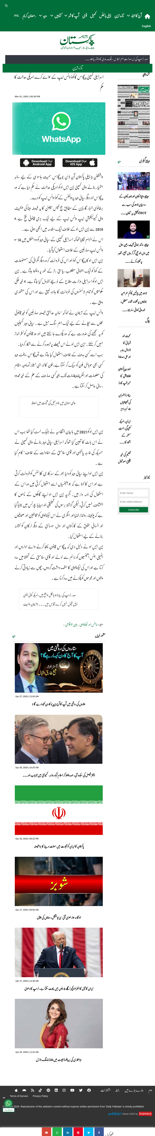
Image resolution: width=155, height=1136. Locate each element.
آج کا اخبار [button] (134, 15)
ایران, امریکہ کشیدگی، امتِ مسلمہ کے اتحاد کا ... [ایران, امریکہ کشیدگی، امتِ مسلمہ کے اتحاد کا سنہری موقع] (124, 432)
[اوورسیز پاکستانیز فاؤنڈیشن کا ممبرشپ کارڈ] (141, 375)
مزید (14, 636)
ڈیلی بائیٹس (105, 15)
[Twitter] (79, 1090)
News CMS (128, 1113)
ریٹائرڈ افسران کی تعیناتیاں (124, 399)
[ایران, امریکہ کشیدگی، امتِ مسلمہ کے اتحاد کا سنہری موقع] (141, 427)
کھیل (93, 15)
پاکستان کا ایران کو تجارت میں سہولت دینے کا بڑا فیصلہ (59, 846)
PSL (16, 15)
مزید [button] (43, 15)
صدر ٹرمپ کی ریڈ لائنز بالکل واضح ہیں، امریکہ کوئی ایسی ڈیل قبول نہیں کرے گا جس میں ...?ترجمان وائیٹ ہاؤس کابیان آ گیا (50, 604)
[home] (147, 16)
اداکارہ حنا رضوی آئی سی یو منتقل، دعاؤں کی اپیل (59, 917)
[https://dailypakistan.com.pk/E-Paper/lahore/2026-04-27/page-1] (134, 116)
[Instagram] (62, 1090)
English (146, 26)
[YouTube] (70, 1090)
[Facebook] (87, 1090)
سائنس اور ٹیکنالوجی (88, 624)
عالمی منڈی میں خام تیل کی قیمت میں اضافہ (53, 403)
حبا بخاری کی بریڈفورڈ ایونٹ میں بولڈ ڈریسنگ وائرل (59, 1059)
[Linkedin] (54, 1090)
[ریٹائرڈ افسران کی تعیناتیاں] (141, 401)
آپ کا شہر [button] (71, 15)
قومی (84, 15)
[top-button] (4, 1098)
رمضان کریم (29, 15)
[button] (6, 5)
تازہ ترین (119, 15)
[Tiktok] (38, 1090)
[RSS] (30, 1090)
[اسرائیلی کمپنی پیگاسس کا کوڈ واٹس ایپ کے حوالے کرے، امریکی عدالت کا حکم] (99, 1131)
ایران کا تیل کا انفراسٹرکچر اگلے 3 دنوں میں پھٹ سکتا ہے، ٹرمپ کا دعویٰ (58, 988)
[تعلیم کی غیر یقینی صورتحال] (141, 460)
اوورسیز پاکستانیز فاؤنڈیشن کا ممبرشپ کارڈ (124, 375)
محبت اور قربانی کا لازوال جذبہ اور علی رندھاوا (124, 346)
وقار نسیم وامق (126, 409)
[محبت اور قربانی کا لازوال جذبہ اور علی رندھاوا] (141, 341)
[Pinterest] (46, 1090)
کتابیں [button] (55, 15)
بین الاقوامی (71, 624)
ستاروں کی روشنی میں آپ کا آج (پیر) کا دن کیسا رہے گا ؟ (59, 704)
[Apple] (14, 1090)
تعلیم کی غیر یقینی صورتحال (124, 458)
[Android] (22, 1090)
